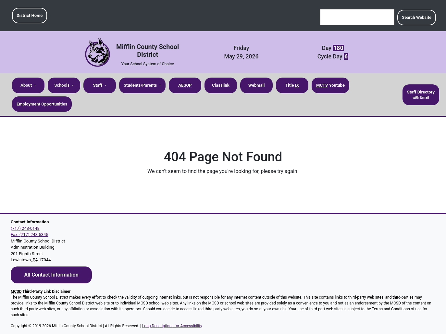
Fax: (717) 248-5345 (29, 234)
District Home (30, 15)
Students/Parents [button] (141, 85)
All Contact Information (51, 275)
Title (292, 85)
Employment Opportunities (42, 104)
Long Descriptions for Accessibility (172, 326)
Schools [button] (62, 85)
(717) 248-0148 (25, 228)
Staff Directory (421, 95)
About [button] (26, 85)
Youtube (330, 85)
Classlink (220, 85)
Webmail (256, 85)
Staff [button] (98, 85)
